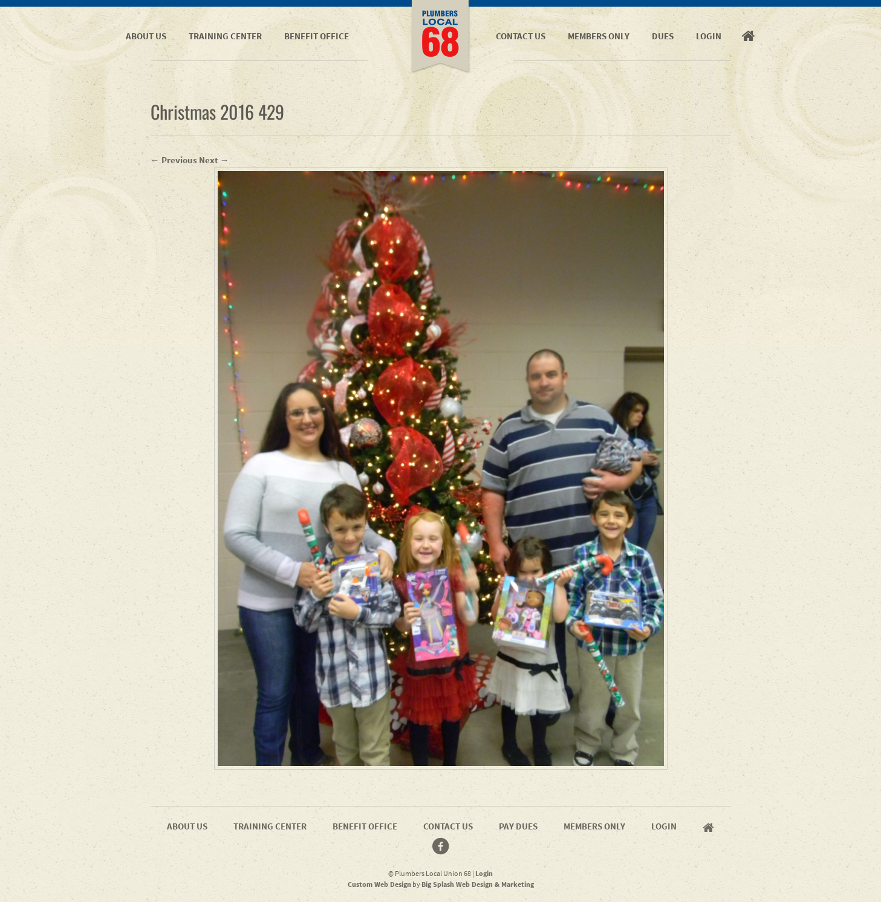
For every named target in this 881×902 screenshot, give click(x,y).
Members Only (598, 36)
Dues (663, 36)
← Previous (174, 160)
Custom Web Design (379, 884)
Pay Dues (518, 826)
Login (708, 36)
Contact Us (520, 36)
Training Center (225, 36)
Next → (214, 160)
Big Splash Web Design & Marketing (477, 884)
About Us (146, 36)
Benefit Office (316, 36)
